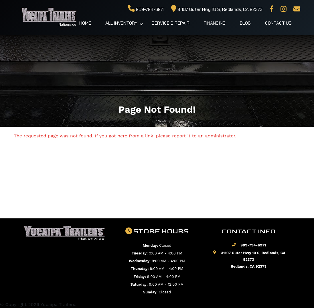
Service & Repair (170, 23)
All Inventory (121, 23)
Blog (245, 23)
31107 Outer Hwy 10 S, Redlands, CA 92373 (216, 9)
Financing (215, 23)
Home (85, 23)
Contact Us (278, 23)
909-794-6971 (146, 9)
